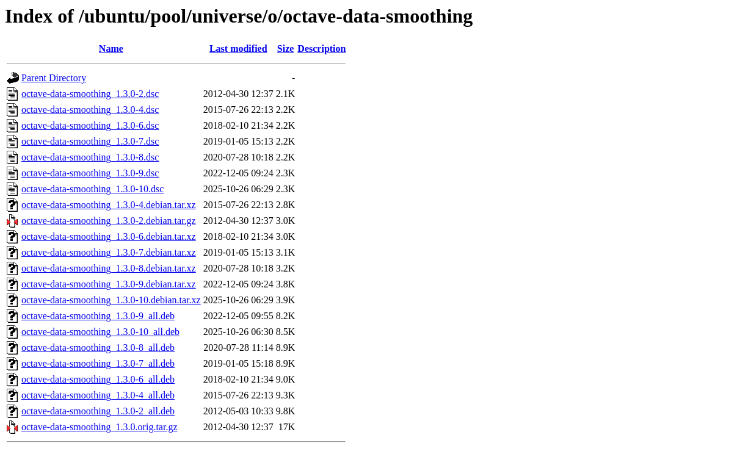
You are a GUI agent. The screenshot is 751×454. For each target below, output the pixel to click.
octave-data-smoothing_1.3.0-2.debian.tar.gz (108, 220)
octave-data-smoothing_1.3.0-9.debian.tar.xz (108, 284)
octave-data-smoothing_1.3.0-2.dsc (90, 93)
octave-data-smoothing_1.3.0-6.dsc (90, 125)
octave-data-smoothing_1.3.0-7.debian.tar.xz (108, 252)
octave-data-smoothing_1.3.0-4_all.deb (98, 395)
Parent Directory (53, 78)
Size (285, 48)
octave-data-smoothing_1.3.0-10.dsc (92, 189)
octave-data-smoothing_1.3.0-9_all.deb (98, 316)
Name (111, 48)
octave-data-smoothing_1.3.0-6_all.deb (98, 379)
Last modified (238, 48)
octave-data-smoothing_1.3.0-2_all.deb (98, 411)
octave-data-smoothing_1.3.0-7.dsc (90, 141)
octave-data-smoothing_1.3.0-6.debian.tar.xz (108, 236)
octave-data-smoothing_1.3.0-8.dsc (90, 157)
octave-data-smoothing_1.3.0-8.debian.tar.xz (108, 268)
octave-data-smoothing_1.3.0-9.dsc (90, 173)
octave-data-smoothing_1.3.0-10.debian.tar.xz (111, 300)
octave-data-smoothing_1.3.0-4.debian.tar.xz (108, 205)
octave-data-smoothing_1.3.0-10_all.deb (100, 331)
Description (321, 48)
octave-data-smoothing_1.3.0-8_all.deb (98, 347)
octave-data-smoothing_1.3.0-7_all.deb (98, 363)
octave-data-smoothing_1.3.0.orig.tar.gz (99, 427)
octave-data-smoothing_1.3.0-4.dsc (90, 109)
